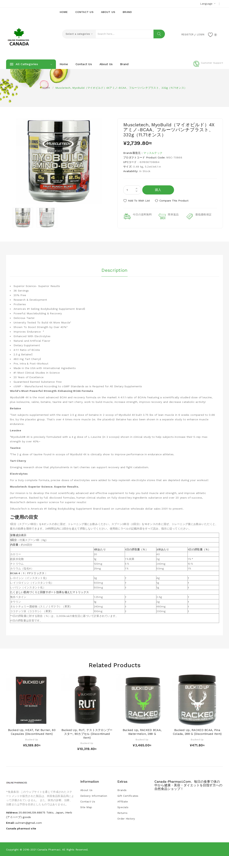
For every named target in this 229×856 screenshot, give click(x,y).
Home (46, 87)
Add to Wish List (139, 200)
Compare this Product (174, 200)
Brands (122, 789)
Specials (122, 807)
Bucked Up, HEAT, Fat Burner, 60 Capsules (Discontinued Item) (32, 731)
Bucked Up (31, 739)
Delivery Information (93, 795)
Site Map (86, 807)
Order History (126, 818)
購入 (158, 190)
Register (185, 34)
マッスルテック (152, 152)
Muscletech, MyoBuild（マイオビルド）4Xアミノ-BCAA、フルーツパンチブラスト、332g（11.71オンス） (121, 87)
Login (199, 34)
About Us (86, 789)
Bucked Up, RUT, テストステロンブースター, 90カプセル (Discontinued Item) (87, 733)
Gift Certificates (127, 795)
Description (114, 270)
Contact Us (87, 801)
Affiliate (122, 801)
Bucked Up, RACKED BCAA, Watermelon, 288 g (142, 731)
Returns (122, 812)
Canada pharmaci (48, 849)
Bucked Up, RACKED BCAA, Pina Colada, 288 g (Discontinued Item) (197, 731)
